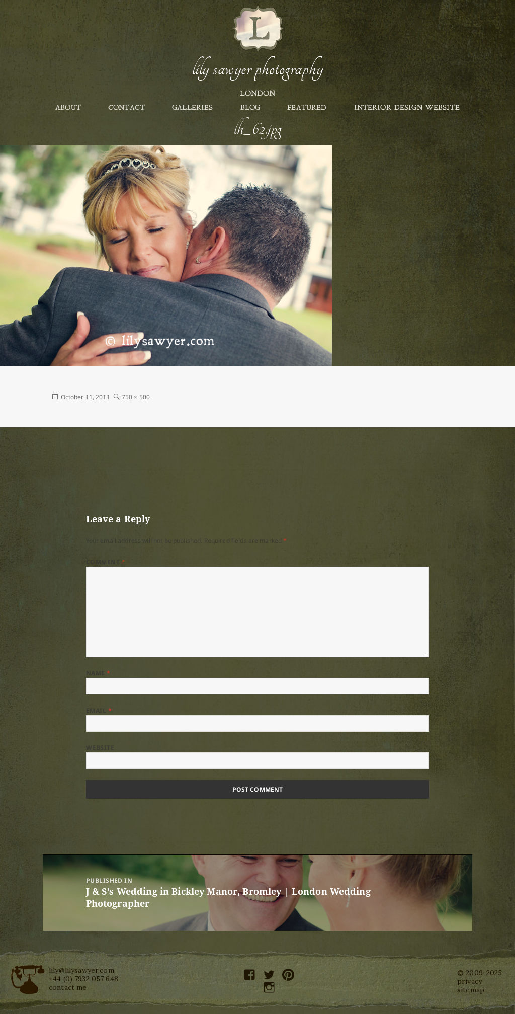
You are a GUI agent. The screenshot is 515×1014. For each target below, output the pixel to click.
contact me (68, 987)
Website (100, 747)
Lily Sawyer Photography (257, 69)
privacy (469, 981)
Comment (105, 562)
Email (99, 710)
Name (98, 673)
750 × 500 (136, 397)
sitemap (470, 989)
